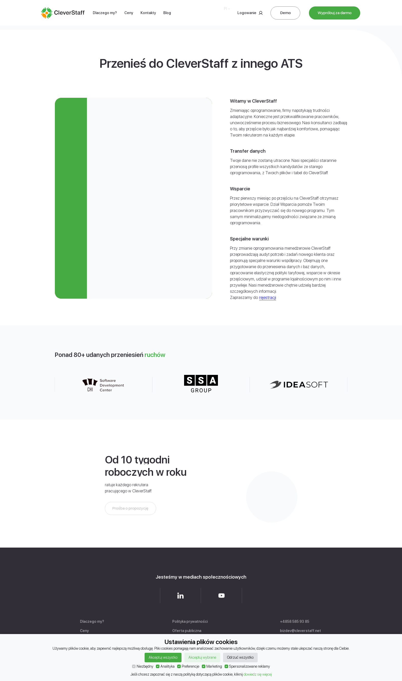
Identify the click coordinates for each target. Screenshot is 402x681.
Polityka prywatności (190, 621)
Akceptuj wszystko (163, 657)
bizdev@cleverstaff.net (300, 631)
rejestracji (267, 297)
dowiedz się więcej (258, 674)
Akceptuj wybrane (202, 657)
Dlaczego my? (105, 12)
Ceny (128, 10)
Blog (167, 9)
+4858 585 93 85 (294, 621)
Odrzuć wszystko (240, 657)
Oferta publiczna (186, 631)
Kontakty (148, 10)
